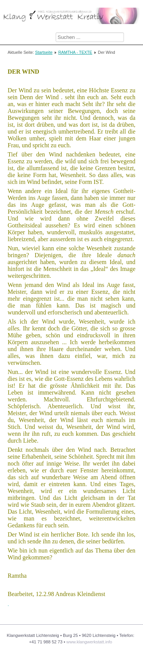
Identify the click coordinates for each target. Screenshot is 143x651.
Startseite (44, 52)
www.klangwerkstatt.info (89, 642)
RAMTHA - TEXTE (75, 52)
